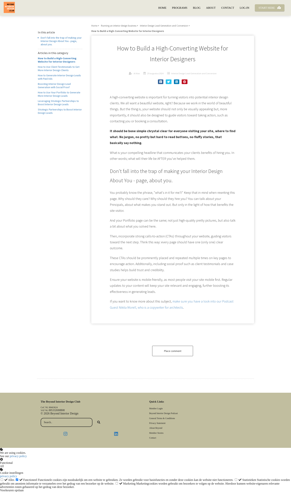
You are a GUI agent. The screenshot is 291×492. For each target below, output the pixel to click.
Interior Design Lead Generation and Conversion (194, 73)
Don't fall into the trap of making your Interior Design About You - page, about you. (61, 41)
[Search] (98, 422)
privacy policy (18, 456)
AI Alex (137, 73)
